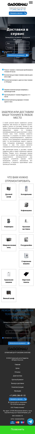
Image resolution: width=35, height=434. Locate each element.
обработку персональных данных (22, 51)
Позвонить (17, 429)
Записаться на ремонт (16, 55)
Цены (17, 368)
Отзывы (17, 372)
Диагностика (17, 376)
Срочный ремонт (17, 379)
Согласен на (17, 51)
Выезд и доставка (17, 383)
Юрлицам (17, 391)
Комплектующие (18, 387)
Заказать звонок (16, 13)
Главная (17, 364)
